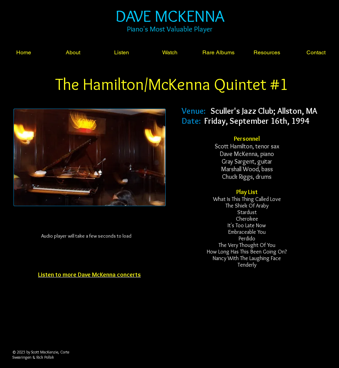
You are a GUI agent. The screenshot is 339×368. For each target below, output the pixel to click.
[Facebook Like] (87, 291)
